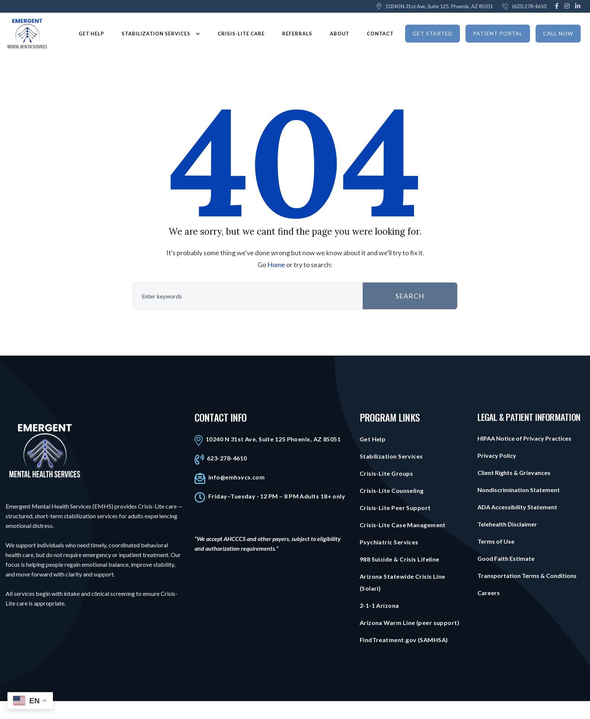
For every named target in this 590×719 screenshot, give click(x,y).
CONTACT (380, 34)
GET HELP (91, 34)
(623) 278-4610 (529, 6)
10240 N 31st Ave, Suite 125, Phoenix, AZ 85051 (439, 6)
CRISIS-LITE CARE (241, 34)
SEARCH (409, 296)
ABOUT (339, 34)
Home (276, 264)
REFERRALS (297, 34)
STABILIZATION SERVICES (161, 34)
